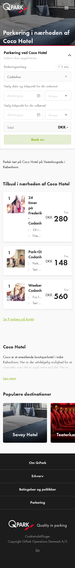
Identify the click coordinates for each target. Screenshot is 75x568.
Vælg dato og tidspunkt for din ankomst (30, 86)
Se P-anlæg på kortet (18, 319)
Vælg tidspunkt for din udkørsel (25, 105)
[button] (37, 55)
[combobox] (37, 77)
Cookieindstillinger (37, 536)
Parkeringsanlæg (15, 67)
